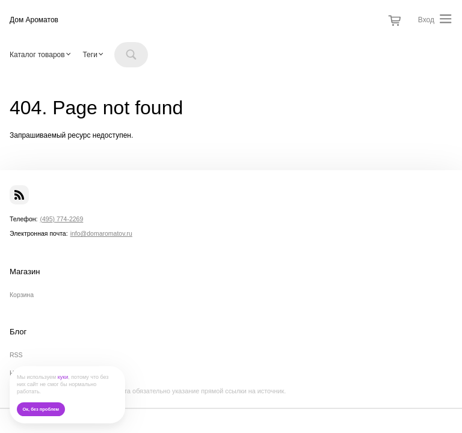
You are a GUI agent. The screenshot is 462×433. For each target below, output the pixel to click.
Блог (18, 332)
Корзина (22, 294)
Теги (89, 55)
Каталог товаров (37, 55)
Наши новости (31, 372)
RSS (16, 354)
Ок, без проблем (40, 409)
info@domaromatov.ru (101, 233)
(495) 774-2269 (61, 219)
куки (63, 377)
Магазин (25, 272)
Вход (426, 20)
